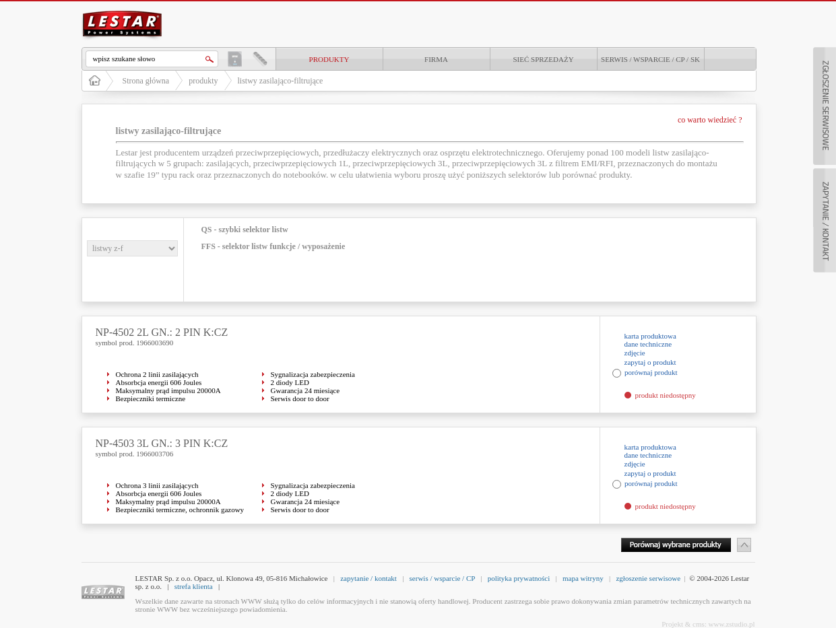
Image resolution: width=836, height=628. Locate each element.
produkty (329, 59)
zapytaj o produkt (650, 362)
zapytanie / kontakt (368, 578)
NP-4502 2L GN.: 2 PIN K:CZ (162, 332)
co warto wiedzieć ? (710, 120)
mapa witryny (583, 578)
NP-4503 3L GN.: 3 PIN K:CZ (162, 443)
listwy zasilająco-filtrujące (280, 80)
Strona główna (146, 80)
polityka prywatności (519, 578)
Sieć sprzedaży (543, 59)
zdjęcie (634, 353)
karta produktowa (650, 336)
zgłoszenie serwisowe (648, 578)
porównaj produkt (651, 372)
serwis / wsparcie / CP (442, 578)
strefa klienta (193, 586)
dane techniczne (648, 344)
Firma (436, 59)
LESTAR (121, 9)
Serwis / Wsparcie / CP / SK (650, 59)
